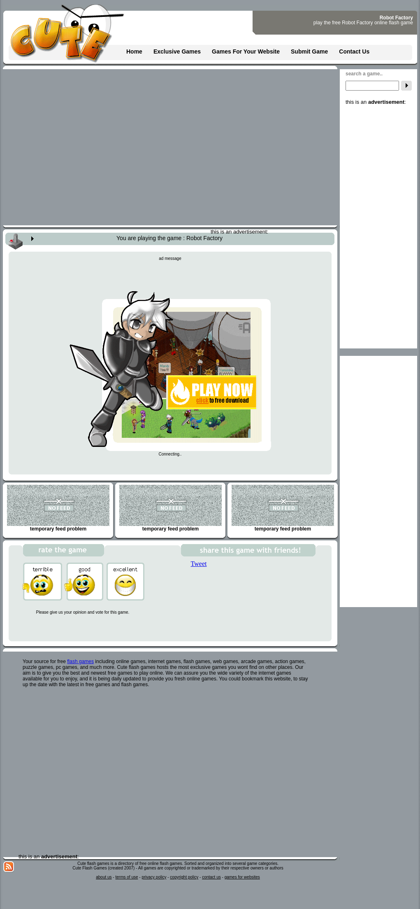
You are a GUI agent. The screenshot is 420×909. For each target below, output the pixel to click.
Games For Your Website (246, 51)
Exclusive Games (177, 51)
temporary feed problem (58, 508)
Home (134, 51)
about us (103, 877)
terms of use (126, 877)
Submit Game (309, 51)
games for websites (242, 877)
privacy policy (154, 877)
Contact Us (354, 51)
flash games (80, 661)
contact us (211, 877)
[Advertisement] (378, 228)
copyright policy (184, 877)
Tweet (199, 563)
